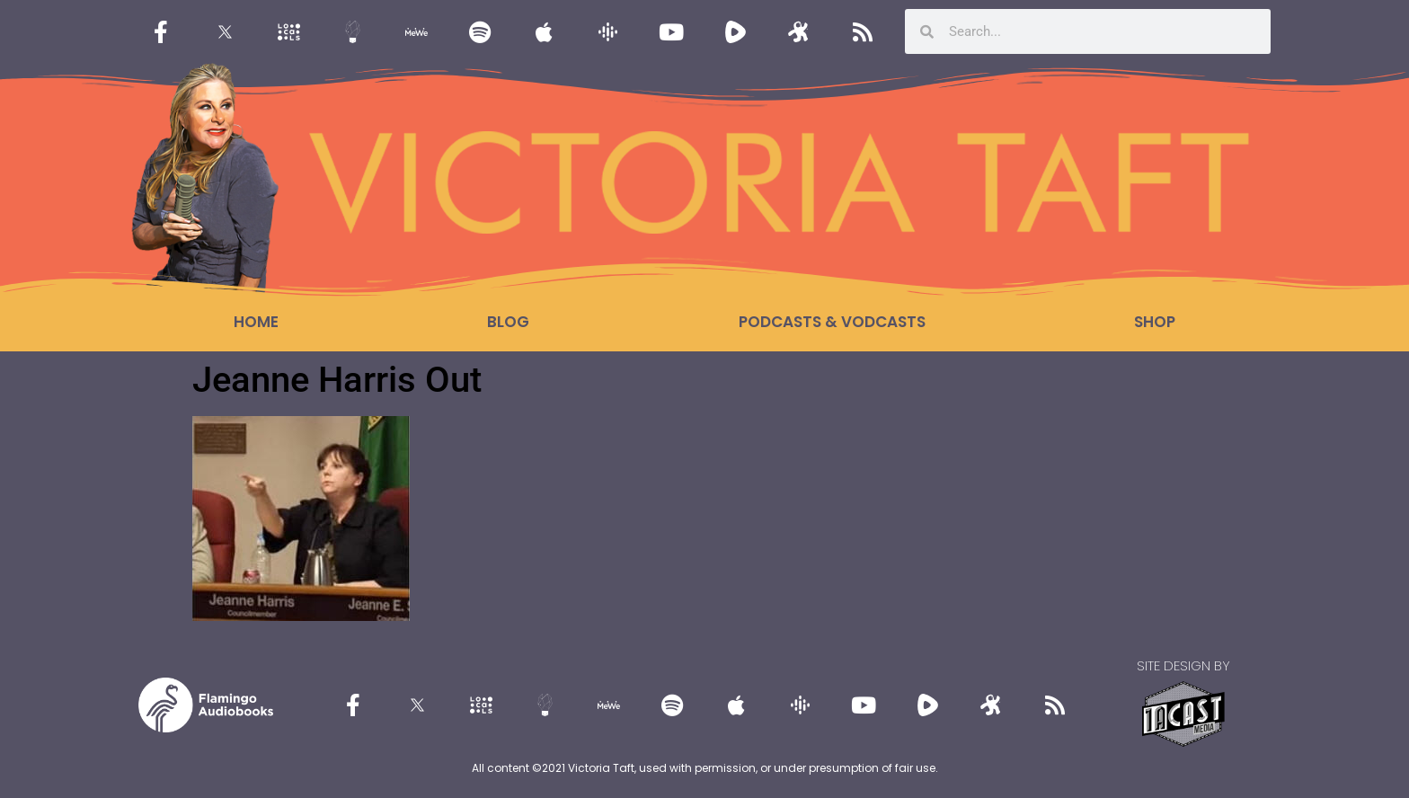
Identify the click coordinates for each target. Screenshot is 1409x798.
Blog (508, 321)
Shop (1154, 321)
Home (256, 321)
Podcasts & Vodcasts (832, 321)
